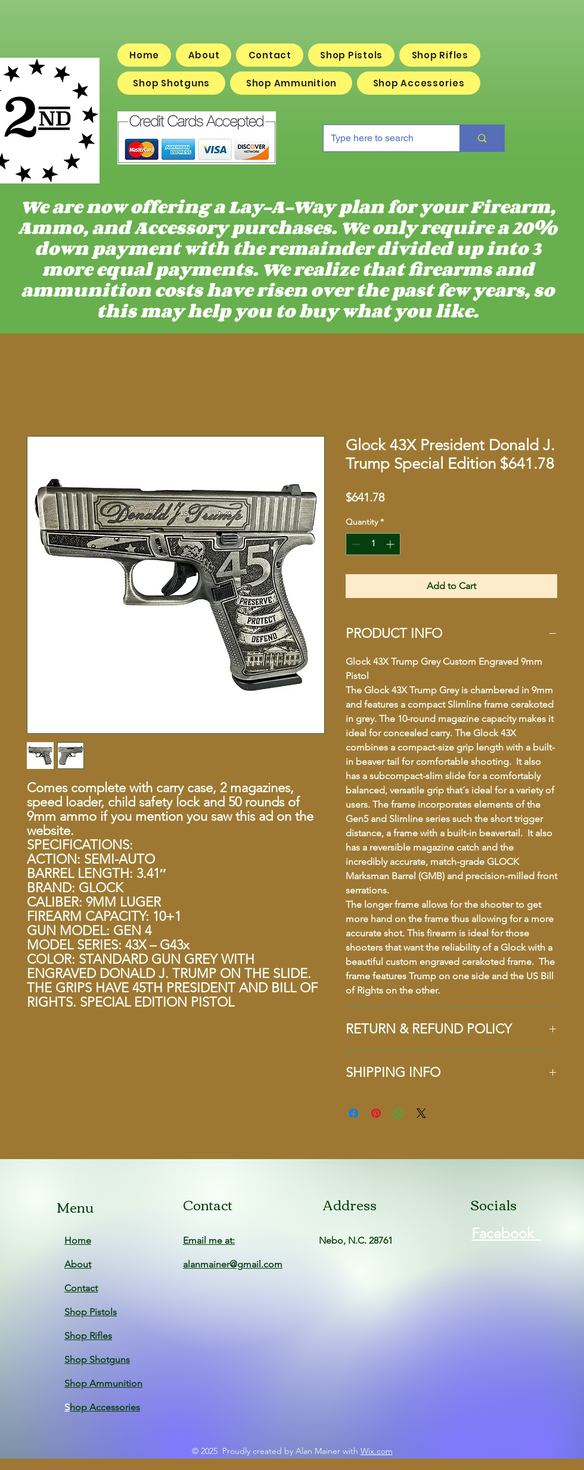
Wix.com (377, 1451)
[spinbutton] (373, 544)
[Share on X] (421, 1113)
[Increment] (391, 544)
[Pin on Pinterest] (376, 1113)
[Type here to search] (382, 138)
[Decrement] (354, 544)
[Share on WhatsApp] (399, 1113)
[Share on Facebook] (353, 1113)
